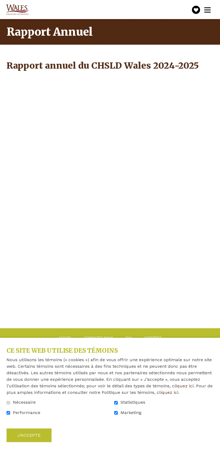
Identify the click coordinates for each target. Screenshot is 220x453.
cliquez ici (183, 385)
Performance (26, 412)
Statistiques (132, 402)
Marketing (130, 412)
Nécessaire (24, 402)
